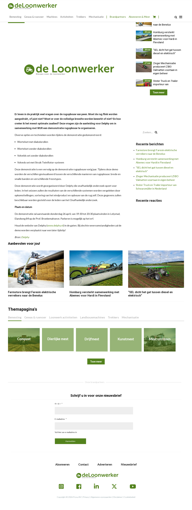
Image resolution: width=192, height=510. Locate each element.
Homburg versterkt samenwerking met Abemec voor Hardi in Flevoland (94, 293)
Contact (83, 464)
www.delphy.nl (55, 225)
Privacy (86, 497)
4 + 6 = (58, 403)
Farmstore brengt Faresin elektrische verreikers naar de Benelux (32, 293)
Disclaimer (117, 497)
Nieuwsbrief (129, 464)
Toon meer (158, 92)
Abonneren (62, 464)
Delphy (25, 237)
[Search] (176, 17)
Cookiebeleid (129, 497)
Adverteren (104, 464)
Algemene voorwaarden (101, 497)
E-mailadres (60, 419)
